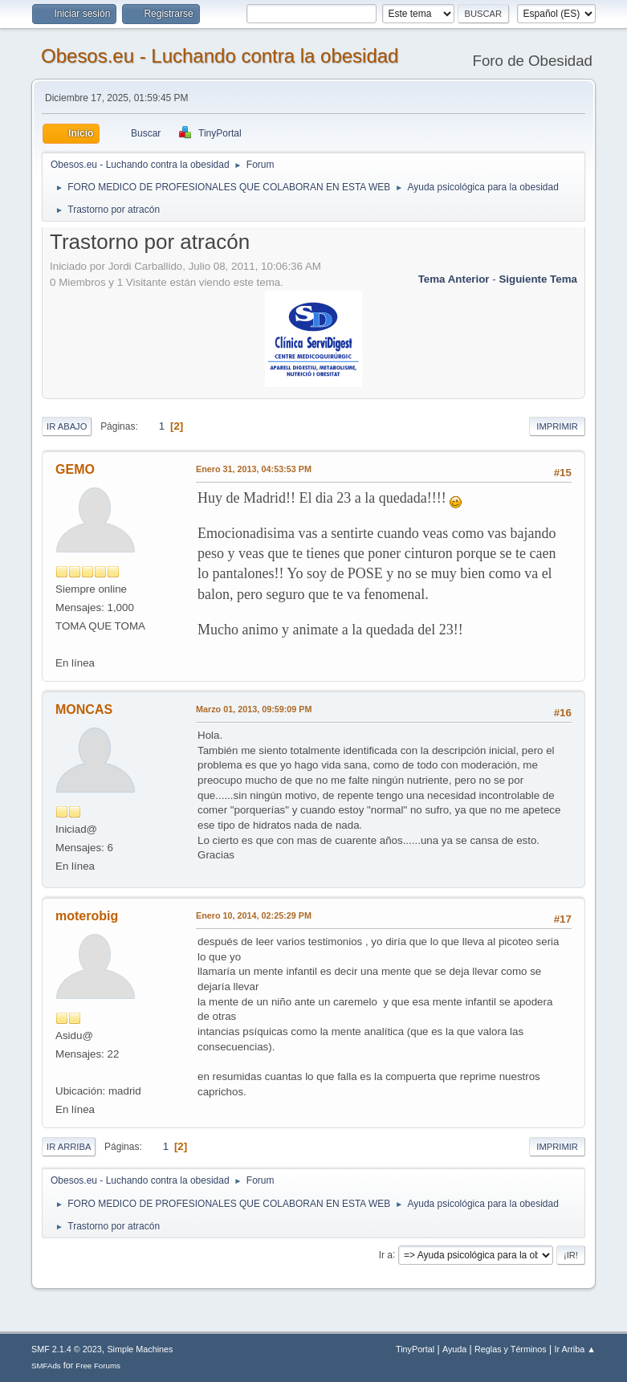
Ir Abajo (67, 426)
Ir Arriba (69, 1147)
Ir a (386, 1254)
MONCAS (83, 709)
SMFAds (46, 1365)
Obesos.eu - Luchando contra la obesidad (219, 56)
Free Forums (97, 1365)
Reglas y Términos (510, 1349)
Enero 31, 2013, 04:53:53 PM (253, 469)
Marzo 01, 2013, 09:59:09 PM (253, 709)
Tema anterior (454, 279)
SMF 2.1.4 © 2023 (66, 1349)
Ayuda (454, 1349)
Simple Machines (140, 1349)
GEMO (75, 469)
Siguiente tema (538, 279)
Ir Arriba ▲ (575, 1349)
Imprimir (557, 426)
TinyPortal (415, 1349)
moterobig (86, 916)
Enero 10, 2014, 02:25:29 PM (253, 915)
